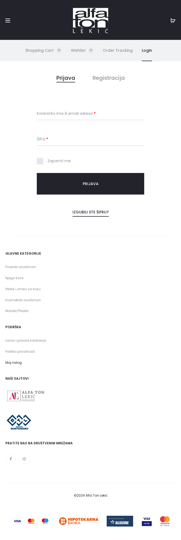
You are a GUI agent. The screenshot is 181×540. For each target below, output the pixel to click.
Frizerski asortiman (20, 267)
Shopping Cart (43, 50)
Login (147, 50)
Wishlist (82, 50)
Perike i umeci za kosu (23, 289)
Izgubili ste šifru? (91, 212)
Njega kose (14, 278)
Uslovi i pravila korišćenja (25, 340)
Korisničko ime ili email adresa (66, 113)
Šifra (42, 139)
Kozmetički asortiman (23, 300)
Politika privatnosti (20, 351)
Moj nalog (13, 362)
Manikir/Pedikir (17, 311)
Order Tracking (118, 50)
